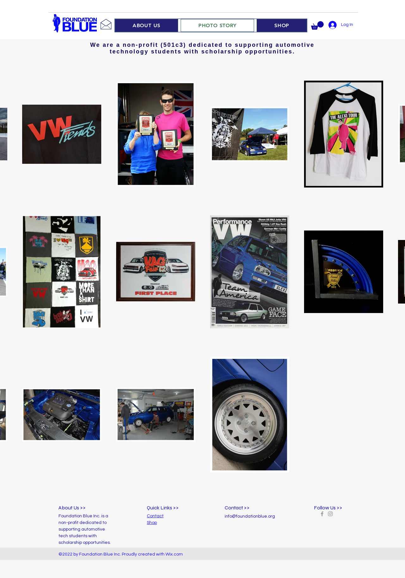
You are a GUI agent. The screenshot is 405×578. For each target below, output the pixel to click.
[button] (317, 25)
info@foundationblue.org (250, 516)
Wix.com (174, 554)
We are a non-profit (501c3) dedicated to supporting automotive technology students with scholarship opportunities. (202, 48)
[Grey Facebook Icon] (322, 514)
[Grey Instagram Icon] (330, 514)
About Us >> (72, 508)
